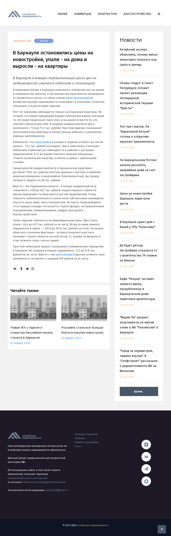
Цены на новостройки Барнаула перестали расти (139, 203)
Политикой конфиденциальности (44, 482)
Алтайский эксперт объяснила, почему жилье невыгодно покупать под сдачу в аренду (139, 62)
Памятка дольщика (86, 442)
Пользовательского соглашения (27, 478)
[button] (159, 14)
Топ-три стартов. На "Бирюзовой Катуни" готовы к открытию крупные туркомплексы (139, 139)
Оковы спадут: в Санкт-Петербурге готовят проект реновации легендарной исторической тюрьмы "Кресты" (139, 100)
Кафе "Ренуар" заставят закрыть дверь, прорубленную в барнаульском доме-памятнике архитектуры (139, 294)
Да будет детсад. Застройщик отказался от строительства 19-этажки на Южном (139, 258)
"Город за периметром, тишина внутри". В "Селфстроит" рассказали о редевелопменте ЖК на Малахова (139, 366)
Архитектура (107, 14)
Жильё (63, 14)
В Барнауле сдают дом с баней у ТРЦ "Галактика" (139, 229)
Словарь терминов (86, 434)
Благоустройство (137, 14)
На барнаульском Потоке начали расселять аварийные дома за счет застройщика (139, 172)
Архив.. (139, 391)
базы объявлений (77, 97)
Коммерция (82, 14)
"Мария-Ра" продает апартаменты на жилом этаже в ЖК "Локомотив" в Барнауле (139, 330)
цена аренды (64, 254)
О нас (78, 446)
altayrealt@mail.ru (56, 490)
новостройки (42, 142)
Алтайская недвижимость (92, 525)
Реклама (80, 438)
